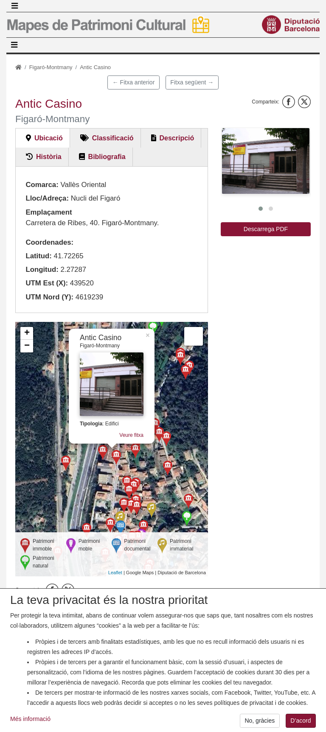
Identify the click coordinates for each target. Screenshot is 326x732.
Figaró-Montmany (51, 67)
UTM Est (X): (46, 283)
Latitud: (38, 256)
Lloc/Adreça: (47, 198)
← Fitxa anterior (133, 82)
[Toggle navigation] (14, 6)
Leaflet (115, 572)
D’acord (300, 722)
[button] (265, 161)
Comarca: (41, 185)
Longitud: (41, 269)
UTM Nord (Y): (49, 297)
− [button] (27, 346)
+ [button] (27, 333)
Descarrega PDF (266, 229)
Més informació (30, 720)
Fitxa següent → (192, 82)
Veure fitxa (131, 435)
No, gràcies (259, 722)
